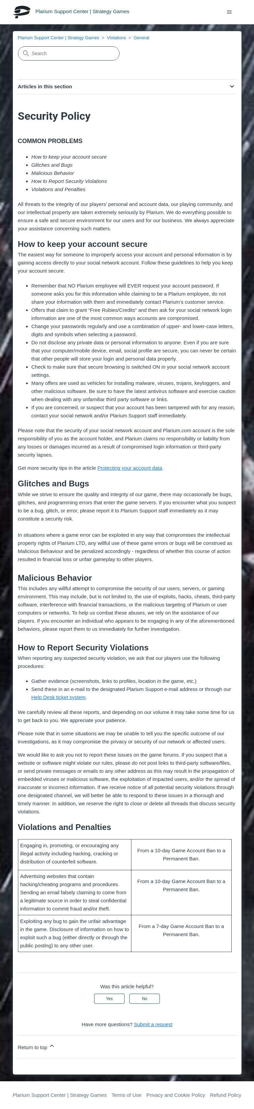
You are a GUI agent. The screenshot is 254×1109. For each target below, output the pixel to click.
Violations (116, 37)
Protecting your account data (130, 468)
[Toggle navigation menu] (229, 12)
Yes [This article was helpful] (109, 998)
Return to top (37, 1046)
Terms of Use (126, 1095)
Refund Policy (225, 1095)
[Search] (68, 53)
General (141, 37)
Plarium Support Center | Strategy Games (58, 37)
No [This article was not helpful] (144, 998)
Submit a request (153, 1024)
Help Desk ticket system (58, 697)
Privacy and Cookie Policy (175, 1095)
